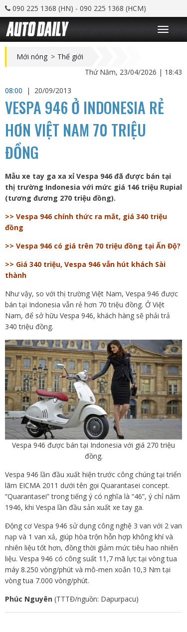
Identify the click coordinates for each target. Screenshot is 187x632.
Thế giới (70, 56)
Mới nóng (31, 56)
